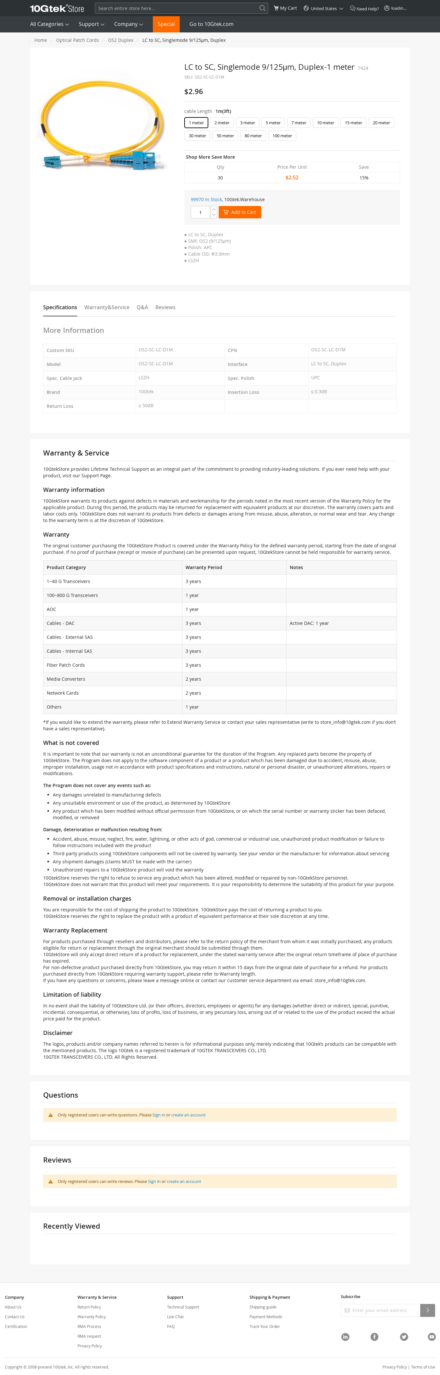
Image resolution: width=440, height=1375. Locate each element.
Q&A (142, 307)
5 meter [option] (273, 123)
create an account (188, 1115)
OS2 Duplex (120, 40)
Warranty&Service (106, 307)
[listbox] (292, 131)
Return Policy (89, 1306)
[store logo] (57, 8)
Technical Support (183, 1306)
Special (166, 24)
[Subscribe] (427, 1310)
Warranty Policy (92, 1316)
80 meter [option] (253, 136)
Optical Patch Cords (77, 40)
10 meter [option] (325, 123)
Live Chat (175, 1316)
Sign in (159, 1115)
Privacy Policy (90, 1345)
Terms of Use (423, 1366)
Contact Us (15, 1316)
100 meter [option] (282, 136)
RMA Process (89, 1326)
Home (40, 40)
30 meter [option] (197, 136)
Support (89, 24)
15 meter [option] (353, 123)
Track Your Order (265, 1326)
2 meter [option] (221, 123)
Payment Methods (266, 1316)
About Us (13, 1306)
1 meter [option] (196, 123)
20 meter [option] (381, 123)
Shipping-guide (263, 1306)
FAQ (171, 1326)
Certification (16, 1326)
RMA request (89, 1336)
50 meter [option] (225, 136)
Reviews (165, 307)
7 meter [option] (298, 123)
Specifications (60, 307)
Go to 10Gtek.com (211, 24)
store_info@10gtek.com (345, 722)
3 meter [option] (247, 123)
